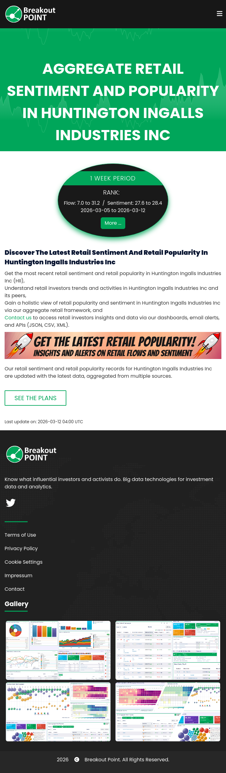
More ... (113, 223)
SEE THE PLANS (35, 398)
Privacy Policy (21, 548)
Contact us (18, 317)
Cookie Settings (24, 562)
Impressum (19, 575)
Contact (15, 589)
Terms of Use (20, 534)
